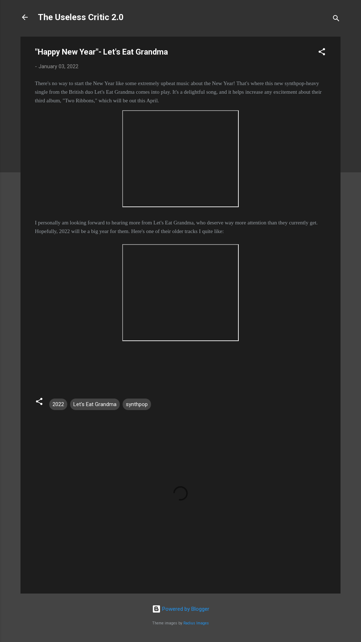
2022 (58, 404)
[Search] (336, 20)
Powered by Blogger (180, 609)
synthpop (137, 404)
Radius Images (196, 623)
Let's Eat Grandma (94, 404)
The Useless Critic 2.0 (81, 17)
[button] (321, 53)
